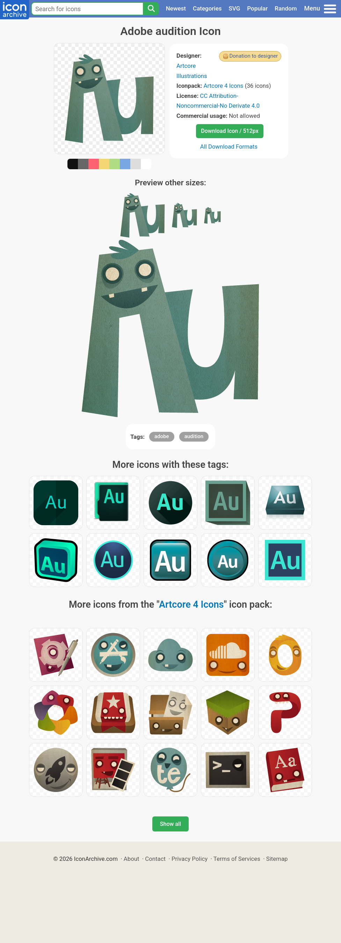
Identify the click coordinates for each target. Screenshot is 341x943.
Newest (176, 8)
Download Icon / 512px (229, 131)
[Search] (151, 8)
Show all (170, 824)
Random (286, 8)
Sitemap (277, 858)
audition (193, 436)
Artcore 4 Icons (224, 85)
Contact (155, 858)
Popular (257, 8)
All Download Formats (229, 146)
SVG (234, 8)
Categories (207, 8)
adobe (161, 436)
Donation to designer (253, 56)
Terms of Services (236, 858)
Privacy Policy (190, 858)
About (131, 858)
